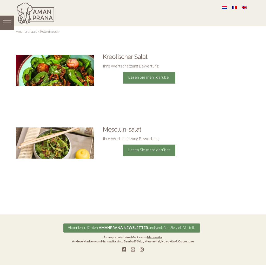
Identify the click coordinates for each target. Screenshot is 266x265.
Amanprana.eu (26, 31)
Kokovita (168, 241)
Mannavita (154, 237)
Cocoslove (186, 241)
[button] (7, 23)
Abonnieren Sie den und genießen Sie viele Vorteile (132, 227)
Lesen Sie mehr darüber (149, 76)
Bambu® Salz (133, 241)
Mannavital (152, 241)
